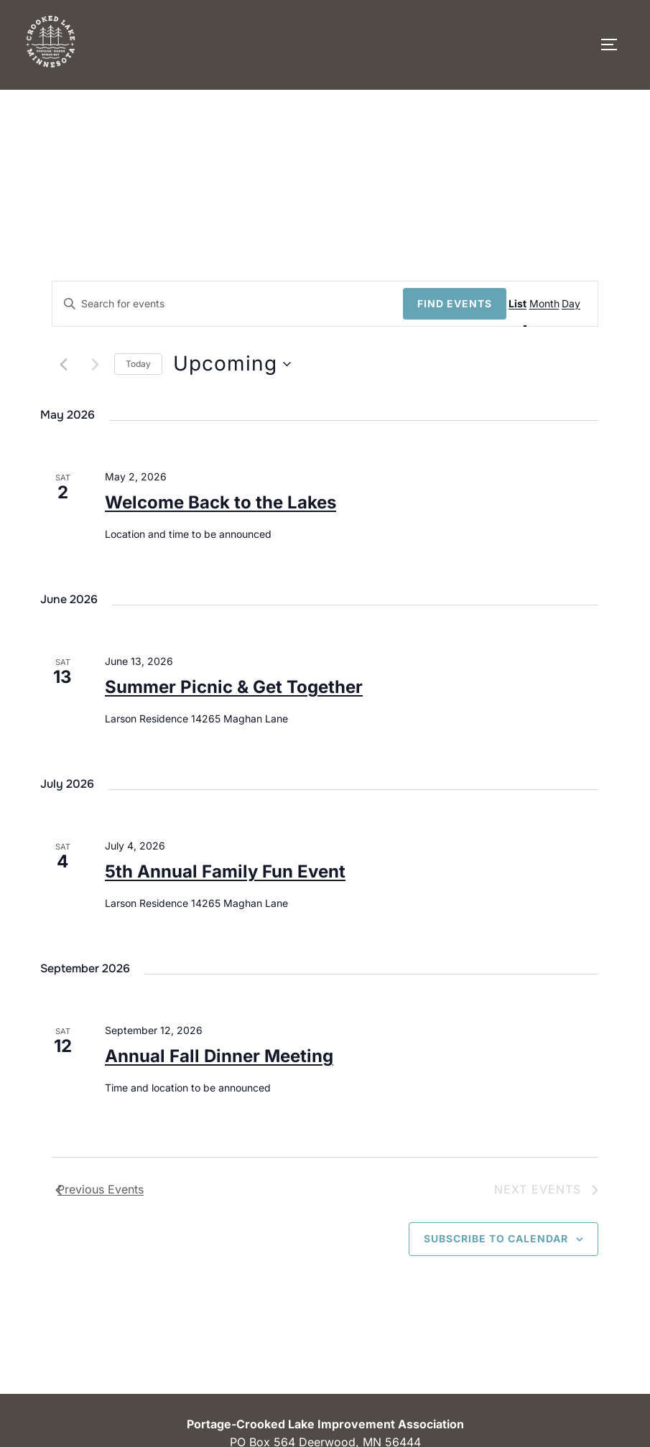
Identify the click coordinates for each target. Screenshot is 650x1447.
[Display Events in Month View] (551, 304)
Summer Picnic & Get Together (234, 686)
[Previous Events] (64, 364)
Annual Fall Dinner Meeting (219, 1056)
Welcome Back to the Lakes (220, 502)
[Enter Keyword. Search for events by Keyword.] (227, 304)
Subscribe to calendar (496, 1238)
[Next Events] (94, 364)
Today (138, 363)
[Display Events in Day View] (578, 304)
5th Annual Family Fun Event (225, 871)
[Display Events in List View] (525, 304)
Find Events (454, 303)
